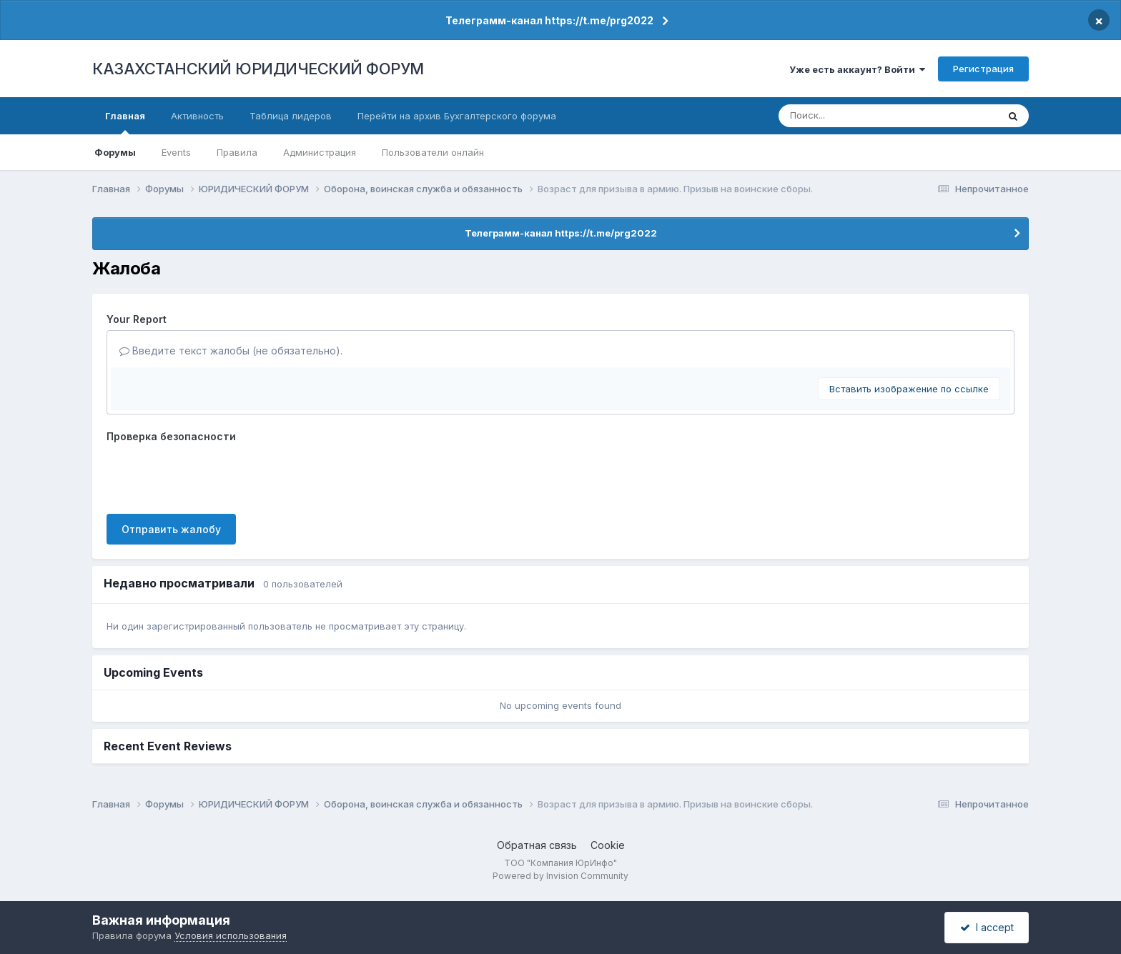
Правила (237, 152)
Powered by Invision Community (560, 875)
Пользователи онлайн (433, 152)
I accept (987, 927)
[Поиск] (862, 115)
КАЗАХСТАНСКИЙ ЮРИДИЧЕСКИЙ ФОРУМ (258, 68)
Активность (197, 115)
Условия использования (230, 935)
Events (176, 152)
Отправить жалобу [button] (171, 529)
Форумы (115, 152)
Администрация (319, 152)
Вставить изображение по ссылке (909, 388)
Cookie (608, 845)
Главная (125, 122)
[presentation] (215, 475)
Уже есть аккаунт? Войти (857, 69)
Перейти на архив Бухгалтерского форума (456, 115)
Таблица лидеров (291, 115)
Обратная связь (537, 845)
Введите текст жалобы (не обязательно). (230, 350)
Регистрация (983, 68)
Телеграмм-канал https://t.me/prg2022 (549, 20)
